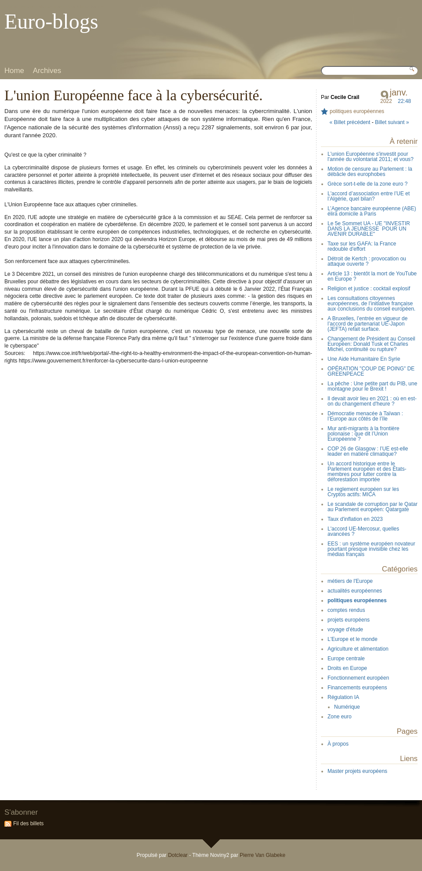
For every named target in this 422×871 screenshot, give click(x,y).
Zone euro (339, 717)
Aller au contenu (19, 6)
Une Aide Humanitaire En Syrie (363, 359)
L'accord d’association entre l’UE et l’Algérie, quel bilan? (368, 196)
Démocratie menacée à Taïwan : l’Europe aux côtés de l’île (365, 416)
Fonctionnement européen (358, 678)
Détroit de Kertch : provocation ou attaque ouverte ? (366, 261)
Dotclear (178, 855)
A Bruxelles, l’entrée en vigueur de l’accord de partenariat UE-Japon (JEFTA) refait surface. (367, 323)
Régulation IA (343, 697)
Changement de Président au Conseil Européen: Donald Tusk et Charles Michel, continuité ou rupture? (371, 344)
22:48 (404, 101)
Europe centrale (346, 658)
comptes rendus (346, 610)
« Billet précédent (350, 122)
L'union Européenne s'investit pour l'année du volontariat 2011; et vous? (370, 156)
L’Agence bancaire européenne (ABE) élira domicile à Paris (371, 211)
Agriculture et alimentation (358, 649)
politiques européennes (357, 111)
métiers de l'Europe (350, 581)
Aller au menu (51, 6)
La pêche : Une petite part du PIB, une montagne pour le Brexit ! (372, 386)
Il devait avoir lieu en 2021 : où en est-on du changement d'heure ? (372, 401)
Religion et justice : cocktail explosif (368, 288)
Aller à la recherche (85, 6)
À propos (338, 744)
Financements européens (357, 687)
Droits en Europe (347, 668)
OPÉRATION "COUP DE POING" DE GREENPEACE (371, 371)
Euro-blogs (51, 21)
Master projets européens (357, 771)
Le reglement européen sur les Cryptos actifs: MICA (363, 492)
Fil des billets (28, 823)
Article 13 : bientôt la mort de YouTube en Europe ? (372, 276)
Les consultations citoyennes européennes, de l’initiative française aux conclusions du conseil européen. (371, 303)
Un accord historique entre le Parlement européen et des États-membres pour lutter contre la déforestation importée (366, 472)
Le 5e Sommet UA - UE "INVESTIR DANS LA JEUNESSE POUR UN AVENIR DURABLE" (368, 228)
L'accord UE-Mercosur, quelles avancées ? (363, 531)
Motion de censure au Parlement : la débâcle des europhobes (369, 171)
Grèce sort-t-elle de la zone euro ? (367, 184)
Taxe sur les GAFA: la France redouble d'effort (361, 246)
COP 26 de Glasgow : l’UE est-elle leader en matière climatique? (367, 451)
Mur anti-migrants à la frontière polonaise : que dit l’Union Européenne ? (363, 433)
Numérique (347, 707)
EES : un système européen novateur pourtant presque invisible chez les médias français (371, 549)
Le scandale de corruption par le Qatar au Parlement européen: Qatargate (372, 506)
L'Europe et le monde (352, 639)
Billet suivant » (392, 122)
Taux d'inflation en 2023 (355, 519)
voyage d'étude (345, 629)
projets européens (348, 620)
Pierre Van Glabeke (262, 855)
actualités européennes (354, 591)
